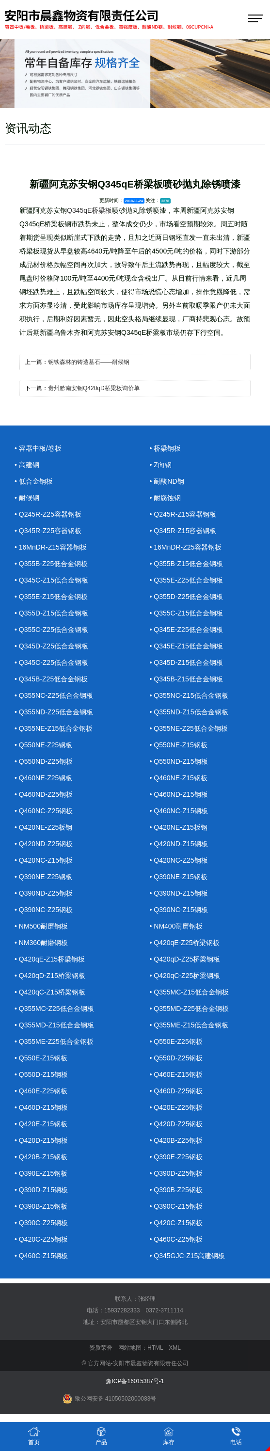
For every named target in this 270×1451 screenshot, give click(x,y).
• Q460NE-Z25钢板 (43, 778)
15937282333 (122, 1310)
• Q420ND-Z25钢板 (44, 844)
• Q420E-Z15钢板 (41, 1124)
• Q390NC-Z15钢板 (179, 910)
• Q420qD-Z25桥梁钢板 (185, 959)
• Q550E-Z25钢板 (176, 1041)
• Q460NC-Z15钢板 (179, 811)
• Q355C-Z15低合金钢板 (186, 613)
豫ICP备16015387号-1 (135, 1381)
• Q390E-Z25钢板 (176, 1157)
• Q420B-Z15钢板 (41, 1157)
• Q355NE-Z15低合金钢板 (54, 728)
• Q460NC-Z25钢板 (44, 811)
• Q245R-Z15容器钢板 (183, 514)
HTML (155, 1347)
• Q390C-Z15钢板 (176, 1206)
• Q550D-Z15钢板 (41, 1074)
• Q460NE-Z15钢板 (178, 778)
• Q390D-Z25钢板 (176, 1173)
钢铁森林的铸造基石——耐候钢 (88, 362)
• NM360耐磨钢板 (41, 942)
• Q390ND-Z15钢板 (179, 893)
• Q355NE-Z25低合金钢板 (189, 728)
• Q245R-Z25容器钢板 (48, 514)
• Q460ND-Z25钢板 (44, 794)
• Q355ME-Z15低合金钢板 (189, 1025)
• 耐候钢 (27, 498)
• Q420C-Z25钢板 (41, 1239)
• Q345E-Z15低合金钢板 (186, 646)
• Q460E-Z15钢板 (176, 1074)
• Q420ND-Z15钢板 (179, 844)
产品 (101, 1436)
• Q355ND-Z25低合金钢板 (54, 712)
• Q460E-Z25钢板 (41, 1091)
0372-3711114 (164, 1310)
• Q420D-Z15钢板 (41, 1140)
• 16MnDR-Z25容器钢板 (186, 547)
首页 (34, 1436)
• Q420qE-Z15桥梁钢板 (50, 959)
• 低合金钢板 (34, 481)
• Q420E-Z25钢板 (176, 1107)
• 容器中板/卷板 (38, 448)
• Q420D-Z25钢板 (176, 1124)
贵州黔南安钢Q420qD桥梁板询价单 (94, 388)
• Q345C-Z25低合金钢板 (51, 662)
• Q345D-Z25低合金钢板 (51, 646)
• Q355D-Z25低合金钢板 (186, 596)
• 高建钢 (27, 465)
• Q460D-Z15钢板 (41, 1107)
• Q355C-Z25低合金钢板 (51, 629)
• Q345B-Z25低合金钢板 (51, 679)
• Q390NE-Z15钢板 (178, 877)
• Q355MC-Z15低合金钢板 (189, 992)
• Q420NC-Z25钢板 (179, 860)
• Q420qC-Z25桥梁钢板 (185, 975)
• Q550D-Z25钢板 (176, 1058)
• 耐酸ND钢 (167, 481)
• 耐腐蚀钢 (165, 498)
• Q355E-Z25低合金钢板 (186, 580)
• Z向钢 (161, 465)
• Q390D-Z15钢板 (41, 1190)
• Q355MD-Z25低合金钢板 (189, 1008)
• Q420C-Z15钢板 (176, 1223)
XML (175, 1347)
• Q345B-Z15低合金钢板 (186, 679)
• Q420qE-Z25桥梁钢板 (185, 942)
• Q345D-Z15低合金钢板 (186, 662)
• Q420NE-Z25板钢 (43, 827)
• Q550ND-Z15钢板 (179, 761)
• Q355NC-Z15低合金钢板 (189, 695)
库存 (169, 1436)
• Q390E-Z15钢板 (41, 1173)
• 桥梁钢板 (165, 448)
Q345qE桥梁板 (89, 210)
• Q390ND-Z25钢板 (44, 893)
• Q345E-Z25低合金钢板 (186, 629)
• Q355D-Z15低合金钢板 (51, 613)
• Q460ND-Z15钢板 (179, 794)
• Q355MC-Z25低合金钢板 (54, 1008)
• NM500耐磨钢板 (41, 926)
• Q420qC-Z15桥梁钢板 (50, 992)
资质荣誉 (100, 1347)
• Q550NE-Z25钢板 (43, 745)
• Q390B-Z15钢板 (41, 1206)
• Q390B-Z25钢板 (176, 1190)
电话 (236, 1436)
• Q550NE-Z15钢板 (178, 745)
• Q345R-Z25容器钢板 (48, 531)
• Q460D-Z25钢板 (176, 1091)
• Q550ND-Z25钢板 (44, 761)
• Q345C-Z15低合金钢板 (51, 580)
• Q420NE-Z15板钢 (178, 827)
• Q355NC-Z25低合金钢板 (54, 695)
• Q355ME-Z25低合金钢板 (54, 1041)
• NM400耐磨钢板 (176, 926)
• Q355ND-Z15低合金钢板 (189, 712)
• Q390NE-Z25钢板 (43, 877)
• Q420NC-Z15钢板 (44, 860)
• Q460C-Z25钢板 (176, 1239)
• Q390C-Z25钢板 (41, 1223)
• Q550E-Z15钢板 (41, 1058)
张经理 (147, 1298)
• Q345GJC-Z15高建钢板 (187, 1256)
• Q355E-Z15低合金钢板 (51, 596)
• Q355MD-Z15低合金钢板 (54, 1025)
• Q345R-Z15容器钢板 (183, 531)
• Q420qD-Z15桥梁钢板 (50, 975)
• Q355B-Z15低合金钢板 (186, 564)
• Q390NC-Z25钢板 (44, 910)
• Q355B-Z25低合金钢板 (51, 564)
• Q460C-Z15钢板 (41, 1256)
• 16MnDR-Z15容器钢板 (51, 547)
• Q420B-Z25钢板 (176, 1140)
